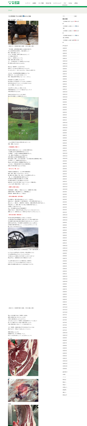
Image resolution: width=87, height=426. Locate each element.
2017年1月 (65, 330)
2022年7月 (65, 166)
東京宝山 (64, 379)
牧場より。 (65, 382)
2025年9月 (65, 68)
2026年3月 (65, 53)
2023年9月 (65, 130)
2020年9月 (65, 222)
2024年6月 (65, 107)
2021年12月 (65, 184)
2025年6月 (65, 76)
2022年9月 (65, 160)
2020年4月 (65, 235)
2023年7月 (65, 135)
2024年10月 (65, 96)
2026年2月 (65, 55)
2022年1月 (65, 181)
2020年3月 (65, 237)
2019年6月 (65, 260)
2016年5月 (65, 348)
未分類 (64, 374)
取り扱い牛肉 (48, 3)
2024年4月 (65, 112)
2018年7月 (65, 289)
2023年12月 (65, 122)
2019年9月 (65, 253)
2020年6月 (65, 230)
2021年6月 (65, 199)
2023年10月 (65, 127)
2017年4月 (65, 322)
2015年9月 (65, 368)
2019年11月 (65, 248)
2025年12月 (65, 61)
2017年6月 (65, 317)
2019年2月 (65, 271)
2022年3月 (65, 176)
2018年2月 (65, 301)
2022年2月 (65, 178)
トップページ (27, 3)
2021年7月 (65, 196)
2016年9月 (65, 337)
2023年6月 (65, 137)
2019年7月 (65, 258)
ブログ (65, 3)
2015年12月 (65, 360)
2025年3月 (65, 84)
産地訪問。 (65, 389)
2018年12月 (65, 276)
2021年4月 (65, 204)
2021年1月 (65, 212)
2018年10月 (65, 281)
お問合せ (76, 3)
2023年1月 (65, 150)
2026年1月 (65, 58)
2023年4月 (65, 143)
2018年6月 (65, 291)
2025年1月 (65, 89)
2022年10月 (65, 158)
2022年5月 (65, 171)
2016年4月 (65, 350)
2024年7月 (65, 104)
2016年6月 (65, 345)
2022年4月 (65, 173)
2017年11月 (65, 309)
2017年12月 (65, 307)
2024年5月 (65, 109)
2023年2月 (65, 148)
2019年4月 (65, 266)
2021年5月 (65, 201)
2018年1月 (65, 304)
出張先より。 (65, 387)
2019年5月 (65, 263)
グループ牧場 (41, 3)
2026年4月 (65, 50)
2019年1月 (65, 273)
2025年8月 (65, 71)
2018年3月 (65, 299)
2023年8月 (65, 132)
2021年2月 (65, 209)
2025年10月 (65, 66)
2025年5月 (65, 78)
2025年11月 (65, 63)
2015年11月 (65, 363)
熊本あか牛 (65, 394)
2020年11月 (65, 217)
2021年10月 (65, 189)
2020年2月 (65, 240)
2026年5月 (65, 48)
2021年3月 (65, 207)
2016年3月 (65, 353)
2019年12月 (65, 245)
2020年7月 (65, 227)
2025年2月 (65, 86)
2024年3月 (65, 114)
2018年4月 (65, 296)
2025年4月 (65, 81)
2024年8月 (65, 102)
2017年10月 (65, 312)
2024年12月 (65, 91)
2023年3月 (65, 145)
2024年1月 (65, 119)
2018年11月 (65, 278)
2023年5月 (65, 140)
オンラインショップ (57, 3)
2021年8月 (65, 194)
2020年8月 (65, 225)
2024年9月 (65, 99)
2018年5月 (65, 294)
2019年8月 (65, 255)
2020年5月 (65, 232)
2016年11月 (65, 335)
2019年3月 (65, 268)
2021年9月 (65, 191)
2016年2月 (65, 355)
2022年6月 (65, 168)
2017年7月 (65, 314)
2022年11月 (65, 155)
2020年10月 (65, 219)
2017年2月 (65, 327)
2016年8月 (65, 340)
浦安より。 (65, 392)
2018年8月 (65, 286)
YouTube (70, 3)
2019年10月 (65, 250)
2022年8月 (65, 163)
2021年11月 (65, 186)
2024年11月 (65, 94)
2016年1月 (65, 358)
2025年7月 (65, 73)
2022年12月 (65, 153)
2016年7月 (65, 342)
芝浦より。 (65, 384)
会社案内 (34, 3)
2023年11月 (65, 125)
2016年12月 (65, 332)
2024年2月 (65, 117)
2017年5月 (65, 319)
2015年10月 (65, 366)
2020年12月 (65, 214)
